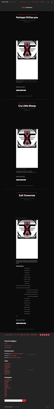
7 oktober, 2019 (32, 198)
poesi (5, 393)
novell (5, 391)
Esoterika (6, 382)
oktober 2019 (7, 364)
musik (33, 14)
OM (26, 1)
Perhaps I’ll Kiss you (27, 17)
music (31, 14)
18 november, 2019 (32, 20)
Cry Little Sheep (27, 105)
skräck (5, 394)
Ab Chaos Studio (5, 1)
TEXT (29, 1)
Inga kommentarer (27, 21)
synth (36, 14)
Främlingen (6, 385)
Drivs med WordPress (16, 406)
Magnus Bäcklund (28, 185)
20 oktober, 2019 (32, 108)
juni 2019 (6, 368)
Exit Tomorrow (27, 195)
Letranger (6, 386)
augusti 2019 (6, 367)
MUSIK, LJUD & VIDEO (35, 1)
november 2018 (7, 371)
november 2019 (7, 363)
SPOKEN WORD (42, 1)
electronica (27, 14)
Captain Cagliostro (20, 14)
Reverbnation (35, 172)
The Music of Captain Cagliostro (17, 353)
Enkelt (5, 343)
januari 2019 (6, 370)
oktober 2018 (7, 372)
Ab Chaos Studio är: (23, 1)
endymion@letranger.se (24, 20)
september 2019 (7, 366)
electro (24, 329)
